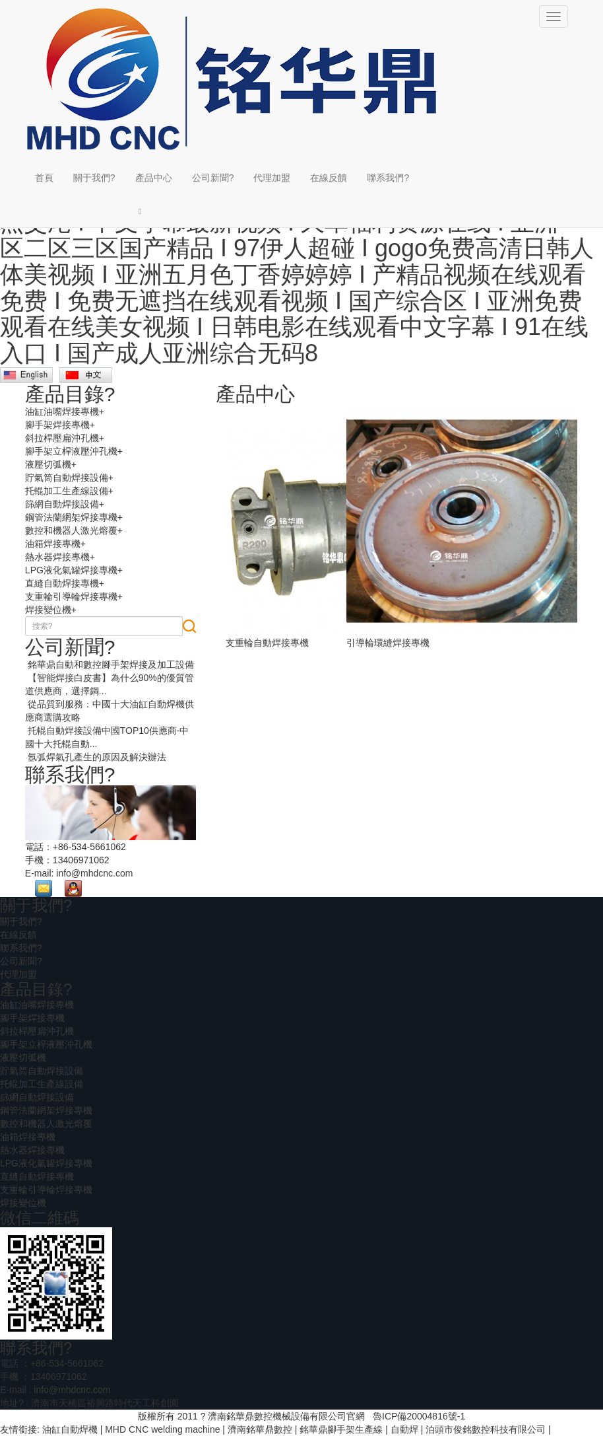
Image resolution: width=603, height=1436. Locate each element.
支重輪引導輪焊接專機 (71, 596)
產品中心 (153, 177)
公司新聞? (213, 177)
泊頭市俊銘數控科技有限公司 (486, 1429)
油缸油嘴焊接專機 (62, 411)
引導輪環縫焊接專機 (387, 642)
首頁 (44, 177)
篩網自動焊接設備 (62, 504)
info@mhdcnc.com (94, 873)
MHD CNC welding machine (162, 1429)
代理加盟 (271, 177)
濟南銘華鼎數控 (260, 1429)
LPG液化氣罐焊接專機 (71, 570)
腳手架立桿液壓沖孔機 (71, 451)
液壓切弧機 (48, 464)
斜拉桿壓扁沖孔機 (62, 438)
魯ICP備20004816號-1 (419, 1416)
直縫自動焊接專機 (62, 583)
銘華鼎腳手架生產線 (341, 1429)
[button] (153, 210)
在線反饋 (328, 177)
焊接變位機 (48, 609)
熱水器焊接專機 (57, 557)
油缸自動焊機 (70, 1429)
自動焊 (404, 1429)
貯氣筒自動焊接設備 (66, 477)
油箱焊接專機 (52, 543)
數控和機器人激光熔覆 (71, 530)
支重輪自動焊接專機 (267, 642)
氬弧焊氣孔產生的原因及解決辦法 (95, 757)
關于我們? (94, 177)
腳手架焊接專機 (57, 424)
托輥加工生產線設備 (66, 490)
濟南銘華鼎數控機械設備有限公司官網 (286, 1416)
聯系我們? (388, 177)
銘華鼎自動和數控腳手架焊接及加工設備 (109, 664)
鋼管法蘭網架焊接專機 (71, 517)
